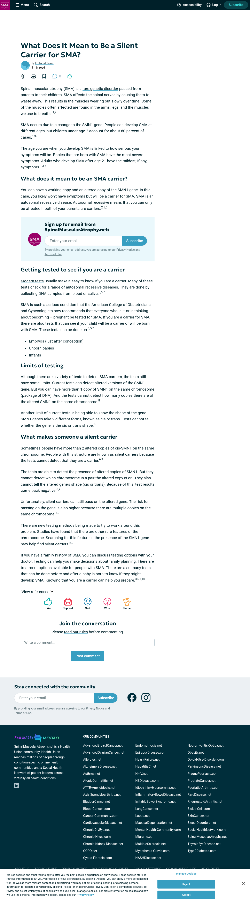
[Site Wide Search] (41, 5)
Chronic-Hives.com (97, 837)
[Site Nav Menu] (22, 5)
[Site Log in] (214, 5)
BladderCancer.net (96, 802)
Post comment (88, 656)
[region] (125, 884)
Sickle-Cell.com (199, 809)
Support (66, 603)
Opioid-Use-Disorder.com (206, 759)
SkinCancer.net (198, 816)
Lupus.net (142, 816)
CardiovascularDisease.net (102, 823)
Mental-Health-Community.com (158, 830)
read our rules (76, 632)
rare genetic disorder (100, 88)
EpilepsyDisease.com (150, 752)
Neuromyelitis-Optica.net (206, 745)
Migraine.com (145, 837)
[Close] (243, 883)
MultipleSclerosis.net (150, 844)
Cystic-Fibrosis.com (97, 858)
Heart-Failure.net (147, 759)
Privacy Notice (125, 249)
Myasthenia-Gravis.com (152, 851)
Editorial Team (44, 63)
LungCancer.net (146, 809)
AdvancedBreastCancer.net (103, 745)
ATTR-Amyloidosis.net (99, 788)
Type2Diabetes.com (202, 851)
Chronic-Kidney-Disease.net (103, 844)
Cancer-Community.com (100, 816)
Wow (105, 603)
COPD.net (90, 851)
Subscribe (236, 5)
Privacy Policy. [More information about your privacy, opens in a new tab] (85, 894)
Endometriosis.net (148, 745)
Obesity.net (196, 752)
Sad (85, 603)
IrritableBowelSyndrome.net (155, 802)
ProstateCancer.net (202, 781)
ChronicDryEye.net (96, 830)
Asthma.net (91, 774)
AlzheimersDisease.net (100, 766)
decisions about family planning (108, 561)
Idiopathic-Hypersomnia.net (155, 788)
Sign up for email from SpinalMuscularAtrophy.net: (77, 227)
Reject (186, 884)
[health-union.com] (36, 737)
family (49, 555)
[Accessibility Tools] (189, 5)
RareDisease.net (199, 795)
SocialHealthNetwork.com (207, 830)
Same (125, 603)
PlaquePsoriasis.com (203, 774)
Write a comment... (39, 642)
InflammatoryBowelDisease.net (158, 795)
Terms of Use (53, 254)
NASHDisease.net (148, 858)
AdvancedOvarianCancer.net (103, 752)
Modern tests (32, 281)
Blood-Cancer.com (96, 809)
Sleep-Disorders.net (202, 823)
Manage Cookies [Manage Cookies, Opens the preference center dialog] (186, 873)
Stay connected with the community (54, 687)
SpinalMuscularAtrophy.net (207, 837)
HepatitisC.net (145, 766)
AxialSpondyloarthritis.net (102, 795)
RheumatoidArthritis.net (205, 802)
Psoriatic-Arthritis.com (204, 788)
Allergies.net (92, 759)
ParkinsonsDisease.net (204, 766)
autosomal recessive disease (46, 202)
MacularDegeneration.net (153, 823)
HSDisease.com (146, 781)
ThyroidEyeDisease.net (204, 844)
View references (38, 591)
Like (46, 603)
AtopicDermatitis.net (98, 781)
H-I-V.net (141, 774)
